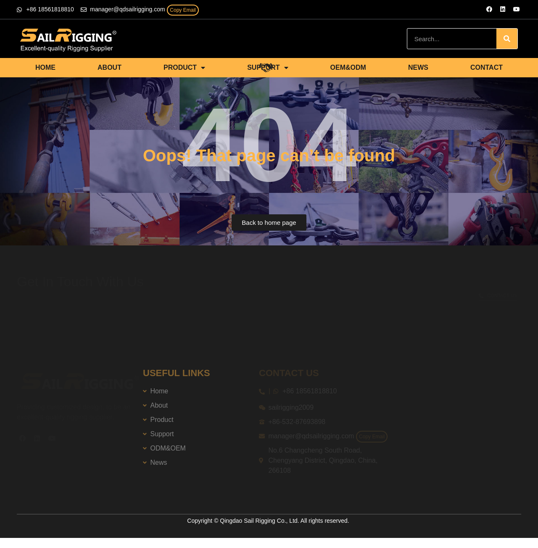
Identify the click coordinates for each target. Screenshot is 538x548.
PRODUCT (184, 67)
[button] (269, 222)
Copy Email (182, 10)
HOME (45, 67)
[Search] (506, 39)
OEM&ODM (348, 67)
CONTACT (486, 67)
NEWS (418, 67)
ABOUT (109, 67)
